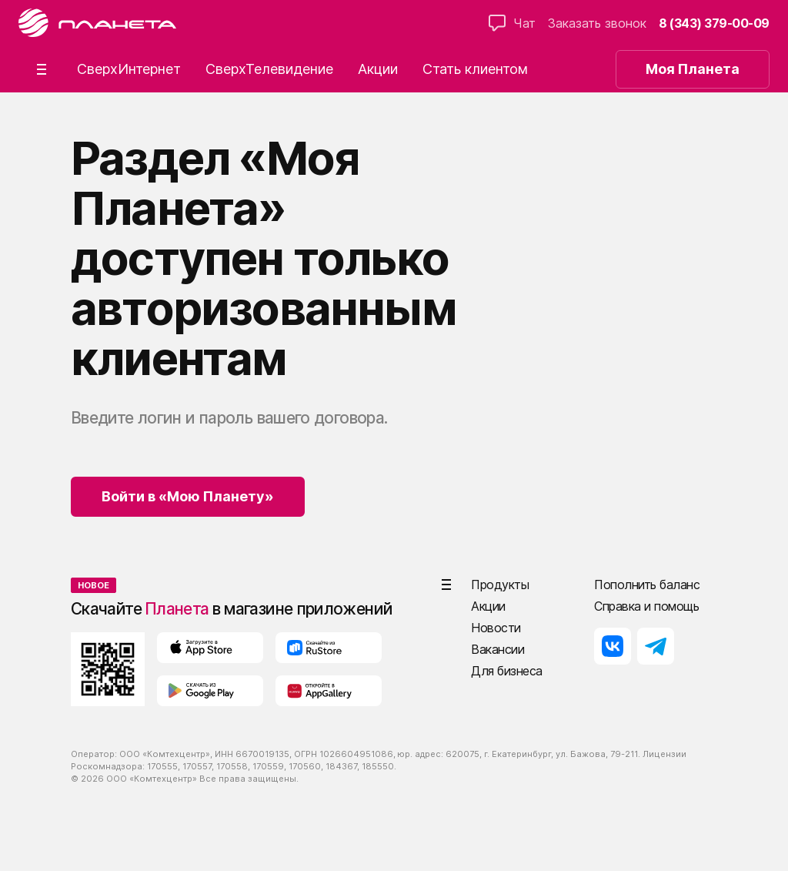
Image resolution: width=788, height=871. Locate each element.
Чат (512, 23)
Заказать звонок (597, 23)
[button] (41, 69)
